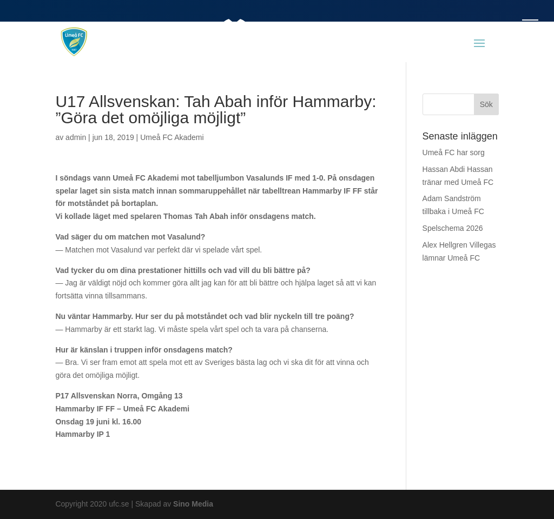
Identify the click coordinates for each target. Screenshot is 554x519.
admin (75, 137)
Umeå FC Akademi (171, 137)
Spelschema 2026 (453, 228)
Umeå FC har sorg (454, 152)
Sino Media (193, 504)
